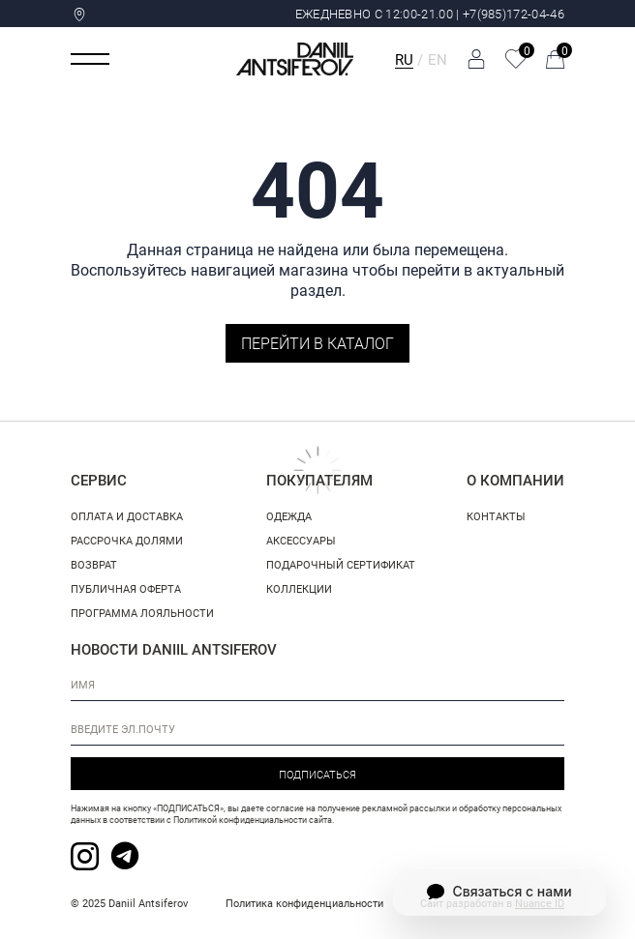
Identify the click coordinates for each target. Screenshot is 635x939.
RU (404, 59)
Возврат (94, 564)
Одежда (289, 516)
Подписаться (317, 774)
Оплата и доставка (127, 516)
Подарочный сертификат (340, 564)
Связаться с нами (499, 891)
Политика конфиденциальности (304, 902)
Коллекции (299, 588)
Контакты (496, 516)
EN (437, 59)
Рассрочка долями (127, 540)
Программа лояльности (142, 612)
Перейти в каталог (317, 343)
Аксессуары (301, 540)
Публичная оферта (126, 588)
